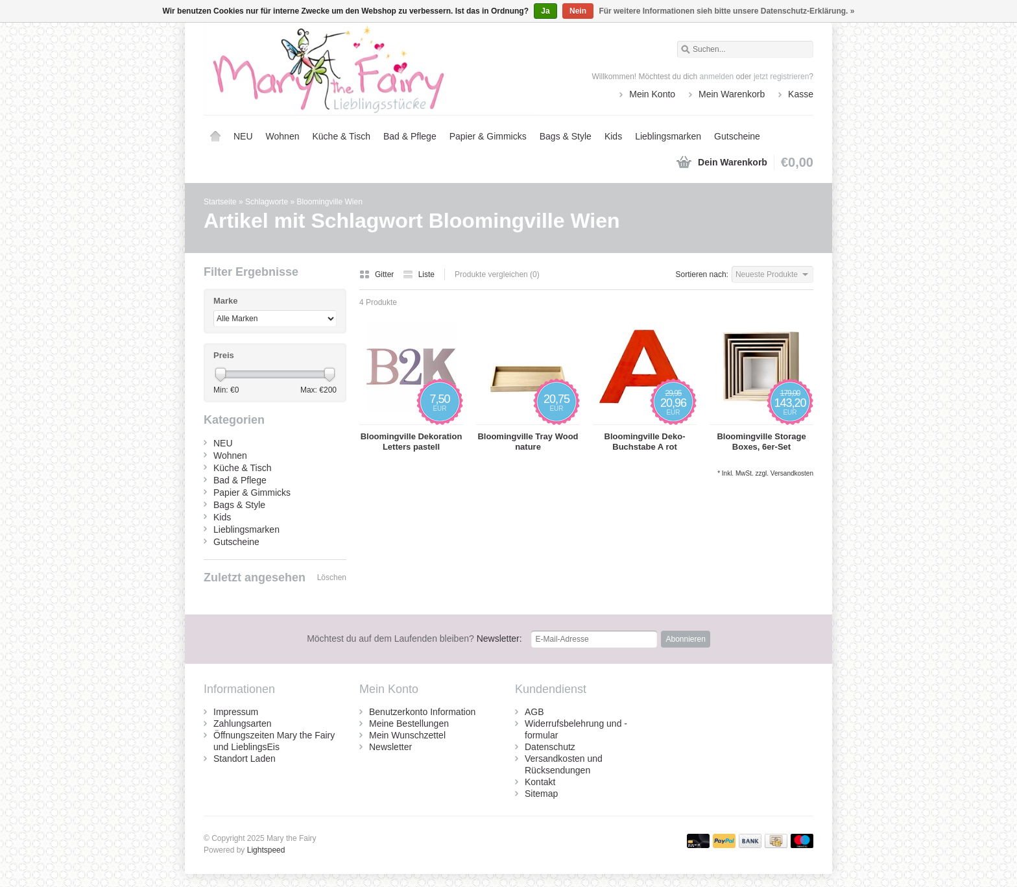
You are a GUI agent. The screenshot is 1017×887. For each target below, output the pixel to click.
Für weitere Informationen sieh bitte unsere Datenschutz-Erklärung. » (726, 11)
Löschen (331, 577)
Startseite (215, 136)
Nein (577, 11)
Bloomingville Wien (329, 201)
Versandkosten (792, 473)
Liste (419, 274)
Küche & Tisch (341, 136)
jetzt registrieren (781, 76)
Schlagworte (266, 201)
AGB (534, 712)
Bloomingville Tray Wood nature (527, 441)
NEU (243, 136)
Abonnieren (685, 639)
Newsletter (390, 747)
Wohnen (283, 136)
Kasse (800, 94)
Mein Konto (652, 94)
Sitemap (541, 793)
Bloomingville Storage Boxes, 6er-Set (761, 441)
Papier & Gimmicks (488, 136)
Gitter (377, 274)
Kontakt (540, 782)
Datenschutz (550, 747)
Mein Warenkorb (732, 94)
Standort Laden (244, 758)
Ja (545, 11)
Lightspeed (266, 850)
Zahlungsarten (242, 723)
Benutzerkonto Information (422, 712)
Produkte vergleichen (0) (497, 274)
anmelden (717, 76)
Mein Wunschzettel (407, 735)
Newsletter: (414, 638)
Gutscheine (737, 136)
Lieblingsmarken (668, 136)
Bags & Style (566, 136)
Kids (613, 136)
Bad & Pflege (410, 136)
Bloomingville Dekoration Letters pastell (411, 441)
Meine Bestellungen (409, 723)
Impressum (235, 712)
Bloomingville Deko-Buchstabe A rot (645, 441)
